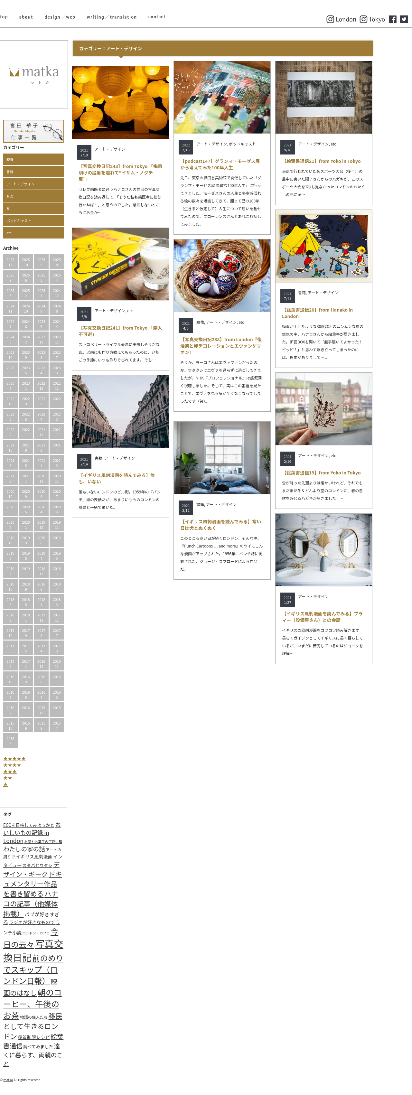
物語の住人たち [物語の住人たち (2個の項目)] (52, 1017)
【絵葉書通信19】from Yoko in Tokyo (339, 472)
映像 (28, 159)
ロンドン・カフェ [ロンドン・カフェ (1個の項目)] (54, 933)
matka (27, 1079)
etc (27, 232)
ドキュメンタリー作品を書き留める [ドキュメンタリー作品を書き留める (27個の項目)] (51, 883)
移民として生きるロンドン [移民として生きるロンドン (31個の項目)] (51, 1026)
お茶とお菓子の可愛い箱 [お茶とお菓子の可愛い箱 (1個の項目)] (61, 841)
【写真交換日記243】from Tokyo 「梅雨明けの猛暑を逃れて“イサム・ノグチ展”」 (139, 172)
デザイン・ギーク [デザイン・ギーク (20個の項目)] (50, 869)
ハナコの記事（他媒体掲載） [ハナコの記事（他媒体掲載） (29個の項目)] (49, 903)
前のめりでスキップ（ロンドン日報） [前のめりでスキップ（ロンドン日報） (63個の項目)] (52, 969)
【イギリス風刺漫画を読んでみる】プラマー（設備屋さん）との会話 (340, 616)
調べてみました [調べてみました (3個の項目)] (56, 1047)
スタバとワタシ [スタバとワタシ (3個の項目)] (55, 865)
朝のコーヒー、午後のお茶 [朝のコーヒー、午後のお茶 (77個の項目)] (51, 1003)
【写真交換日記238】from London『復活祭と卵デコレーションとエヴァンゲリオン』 (239, 345)
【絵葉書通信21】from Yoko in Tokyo (339, 161)
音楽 (28, 196)
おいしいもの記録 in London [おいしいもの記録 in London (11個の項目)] (50, 832)
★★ (26, 777)
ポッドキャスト (37, 220)
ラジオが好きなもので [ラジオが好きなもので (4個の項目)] (50, 922)
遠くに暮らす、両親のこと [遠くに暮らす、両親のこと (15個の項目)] (51, 1054)
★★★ (28, 771)
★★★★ (31, 765)
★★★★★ (33, 758)
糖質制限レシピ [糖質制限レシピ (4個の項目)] (52, 1037)
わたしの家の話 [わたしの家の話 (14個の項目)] (42, 849)
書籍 (28, 171)
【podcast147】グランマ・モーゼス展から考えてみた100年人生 (238, 164)
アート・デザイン (39, 183)
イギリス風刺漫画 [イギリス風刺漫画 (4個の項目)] (52, 856)
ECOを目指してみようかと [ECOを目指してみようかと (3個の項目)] (47, 825)
